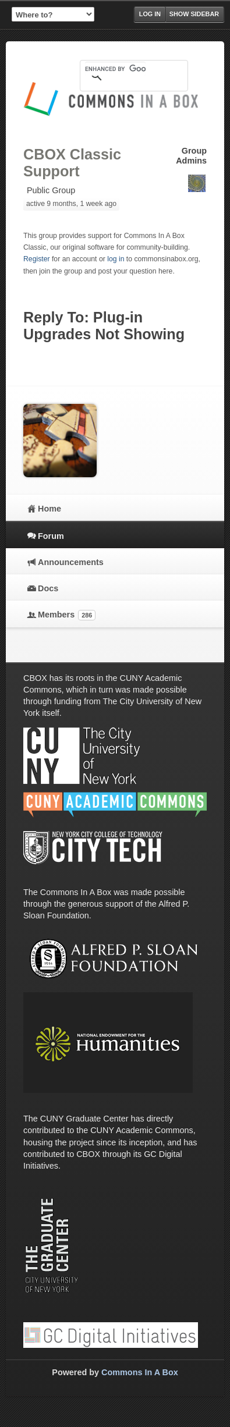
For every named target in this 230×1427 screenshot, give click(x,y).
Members (66, 615)
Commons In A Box (139, 1372)
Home (49, 508)
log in (115, 259)
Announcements (71, 562)
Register (36, 259)
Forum (51, 536)
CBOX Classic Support (72, 162)
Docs (48, 588)
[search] (115, 69)
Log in (150, 13)
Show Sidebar (194, 13)
